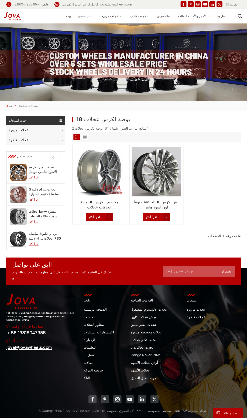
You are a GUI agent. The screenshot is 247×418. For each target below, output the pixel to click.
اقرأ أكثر (34, 177)
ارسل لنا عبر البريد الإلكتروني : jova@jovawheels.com (93, 4)
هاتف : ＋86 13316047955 (27, 4)
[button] (60, 157)
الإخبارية (89, 340)
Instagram (117, 399)
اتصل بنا (222, 16)
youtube (130, 399)
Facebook (92, 399)
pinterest (105, 399)
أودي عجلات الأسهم (144, 363)
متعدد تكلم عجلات (143, 340)
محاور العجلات (94, 325)
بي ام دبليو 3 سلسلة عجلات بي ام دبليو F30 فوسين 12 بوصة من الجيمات (45, 236)
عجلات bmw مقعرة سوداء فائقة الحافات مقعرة (43, 213)
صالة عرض (164, 16)
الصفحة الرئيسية (95, 309)
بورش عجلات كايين (144, 317)
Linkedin (142, 399)
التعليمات (90, 347)
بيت (68, 16)
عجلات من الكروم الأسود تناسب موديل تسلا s (43, 169)
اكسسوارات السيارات (99, 332)
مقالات (88, 363)
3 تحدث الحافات (142, 347)
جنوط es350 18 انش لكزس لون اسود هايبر (156, 205)
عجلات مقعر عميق (144, 325)
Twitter (154, 399)
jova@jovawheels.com (29, 347)
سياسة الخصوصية (160, 411)
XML (87, 378)
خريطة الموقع (93, 370)
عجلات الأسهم (140, 370)
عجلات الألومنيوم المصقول (149, 309)
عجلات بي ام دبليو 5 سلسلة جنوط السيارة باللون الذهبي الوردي (44, 191)
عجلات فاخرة (138, 16)
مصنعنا (88, 317)
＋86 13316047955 (26, 332)
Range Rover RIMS (146, 355)
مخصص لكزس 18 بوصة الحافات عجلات (99, 205)
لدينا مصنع (84, 16)
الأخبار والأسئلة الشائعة (192, 16)
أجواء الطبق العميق (144, 378)
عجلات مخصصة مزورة (147, 332)
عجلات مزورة (110, 16)
